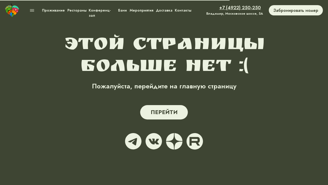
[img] (12, 10)
